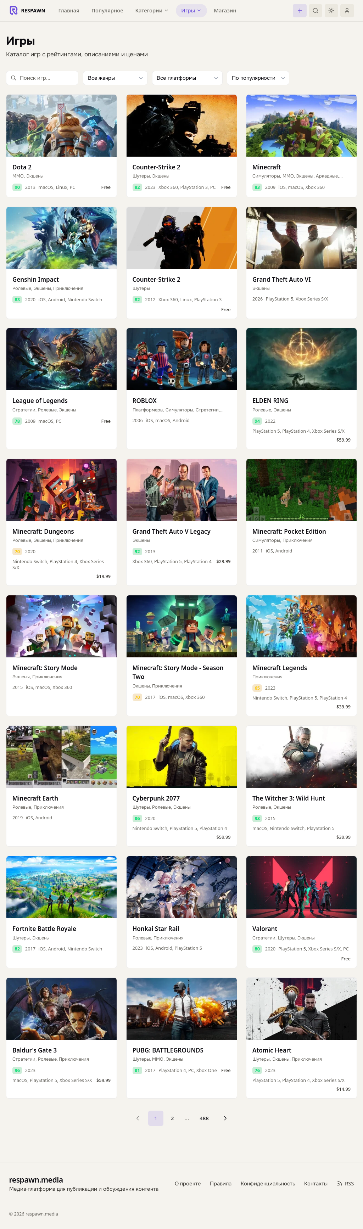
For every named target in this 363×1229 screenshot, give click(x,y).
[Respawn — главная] (27, 10)
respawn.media (36, 1179)
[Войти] (347, 10)
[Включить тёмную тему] (331, 10)
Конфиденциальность (268, 1183)
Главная (68, 10)
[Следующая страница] (225, 1118)
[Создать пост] (299, 10)
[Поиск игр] (42, 78)
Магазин (225, 10)
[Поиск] (315, 10)
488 (204, 1118)
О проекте (188, 1183)
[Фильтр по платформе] (187, 78)
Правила (220, 1183)
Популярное (107, 10)
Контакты (316, 1183)
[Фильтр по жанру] (115, 78)
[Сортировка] (258, 78)
